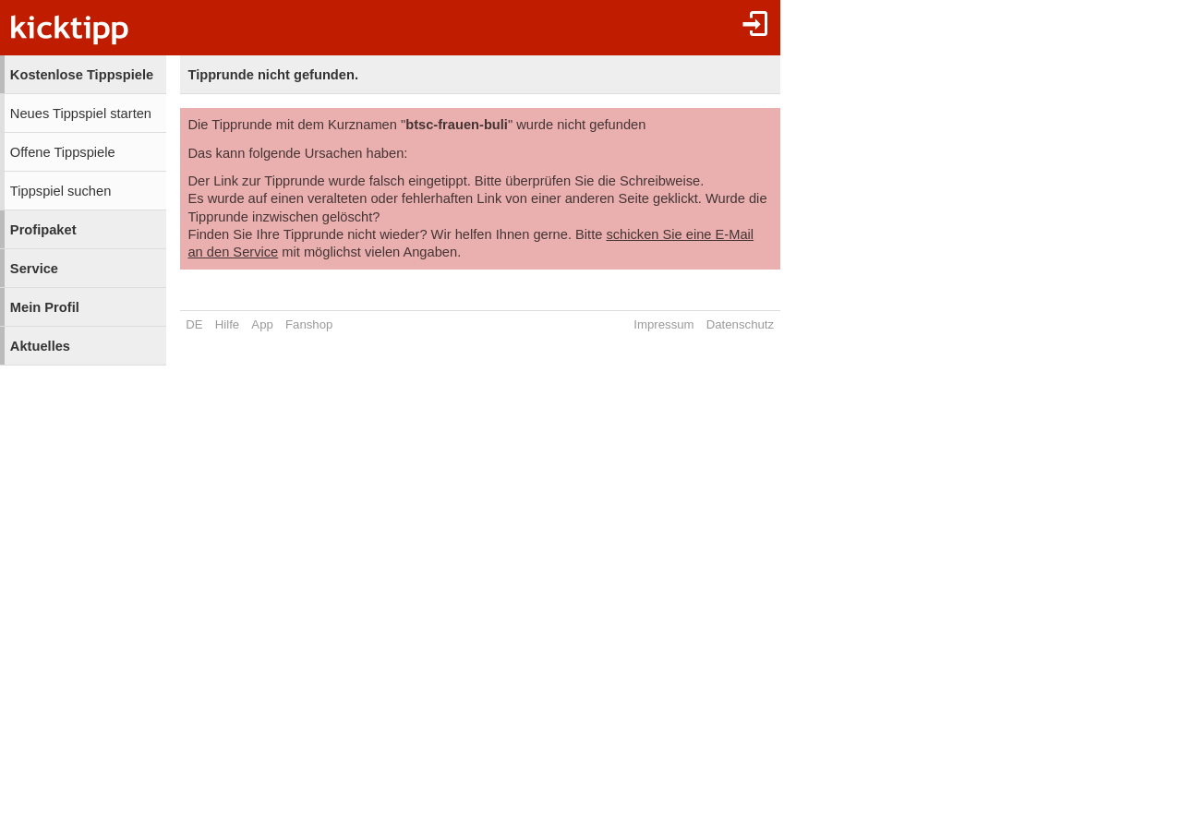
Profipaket (43, 229)
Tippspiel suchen (60, 191)
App (261, 324)
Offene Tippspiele (62, 152)
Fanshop (308, 324)
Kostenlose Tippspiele (81, 74)
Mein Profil (44, 307)
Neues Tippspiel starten (80, 113)
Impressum (663, 324)
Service (34, 268)
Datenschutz (740, 324)
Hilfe (227, 324)
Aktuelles (40, 346)
